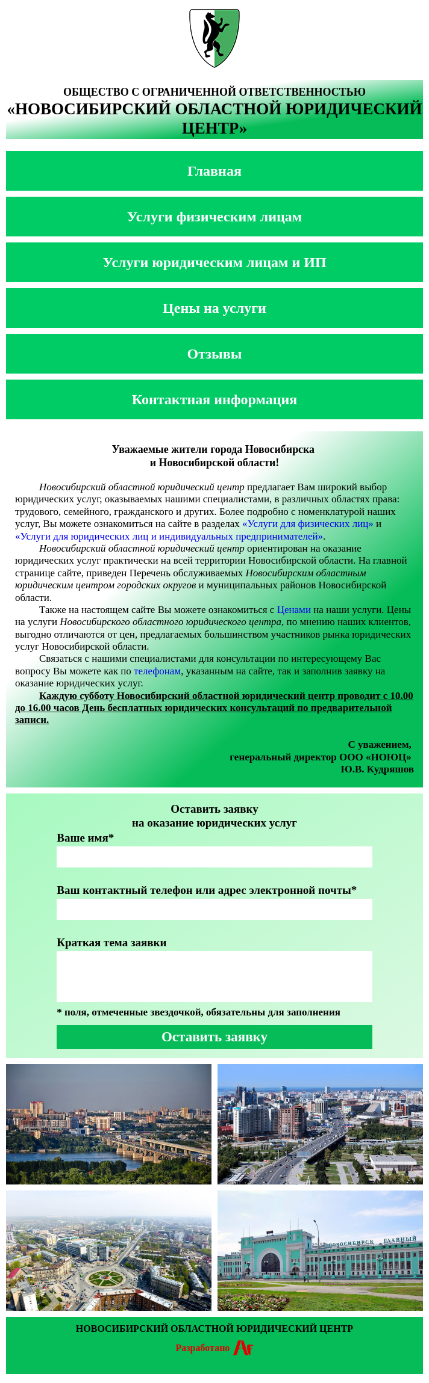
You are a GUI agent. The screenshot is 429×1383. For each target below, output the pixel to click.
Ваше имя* (85, 837)
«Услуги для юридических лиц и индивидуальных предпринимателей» (169, 536)
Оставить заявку (214, 1036)
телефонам (157, 671)
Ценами (294, 609)
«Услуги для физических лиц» (308, 523)
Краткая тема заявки (111, 942)
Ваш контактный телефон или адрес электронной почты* (207, 890)
